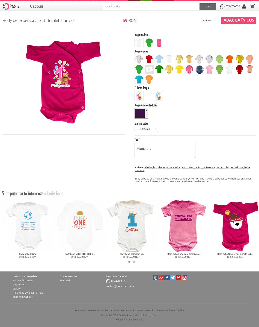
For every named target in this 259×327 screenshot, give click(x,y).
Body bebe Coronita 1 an (132, 254)
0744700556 (115, 281)
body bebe (159, 167)
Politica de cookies (23, 280)
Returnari (64, 280)
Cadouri (36, 6)
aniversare (209, 167)
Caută (207, 6)
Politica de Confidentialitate (28, 292)
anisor (198, 167)
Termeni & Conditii (22, 296)
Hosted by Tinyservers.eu (129, 319)
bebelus (148, 167)
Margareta (165, 150)
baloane (238, 167)
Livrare (16, 288)
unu (218, 167)
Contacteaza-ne (68, 276)
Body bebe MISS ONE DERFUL (80, 254)
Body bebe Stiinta (27, 254)
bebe (247, 167)
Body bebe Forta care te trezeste (183, 254)
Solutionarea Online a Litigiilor (168, 310)
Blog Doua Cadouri (116, 276)
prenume (139, 170)
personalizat (187, 167)
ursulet (225, 167)
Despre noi (18, 284)
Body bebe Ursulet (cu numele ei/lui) (235, 254)
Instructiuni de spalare (25, 276)
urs (231, 167)
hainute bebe (173, 167)
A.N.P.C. (104, 310)
